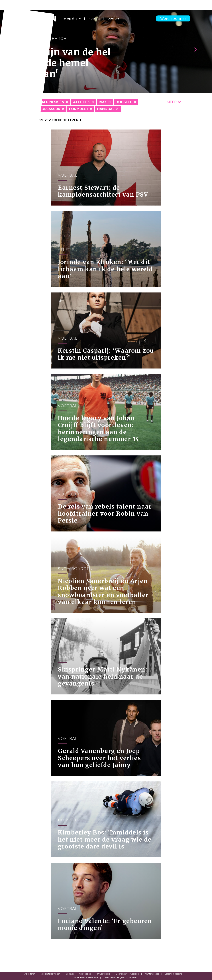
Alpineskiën (53, 102)
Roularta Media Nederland (85, 977)
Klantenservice (152, 974)
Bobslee (124, 102)
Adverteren (30, 974)
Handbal (106, 109)
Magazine (70, 18)
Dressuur (51, 109)
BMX (103, 102)
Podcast (94, 18)
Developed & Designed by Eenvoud (120, 977)
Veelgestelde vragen (50, 974)
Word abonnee (173, 18)
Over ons (113, 18)
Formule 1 (78, 109)
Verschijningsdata (173, 974)
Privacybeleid (103, 974)
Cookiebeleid (85, 974)
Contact (70, 974)
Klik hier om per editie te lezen (52, 120)
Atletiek (81, 102)
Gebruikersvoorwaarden (127, 974)
